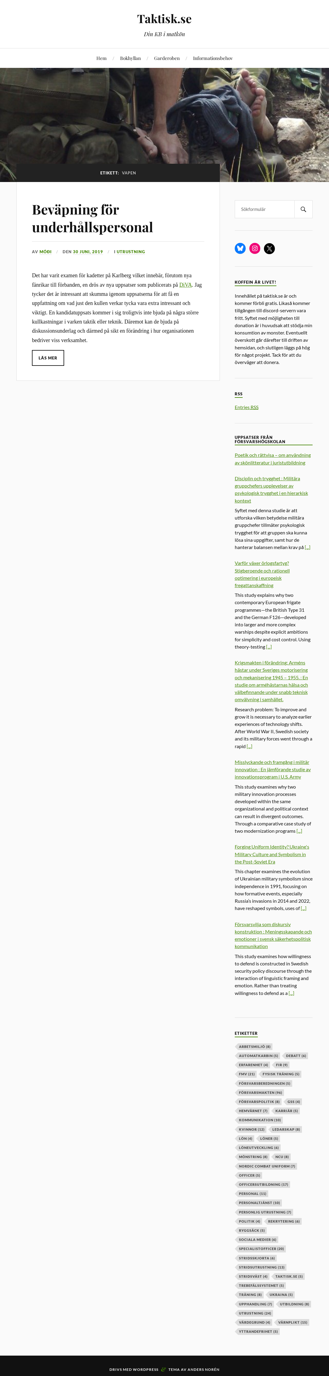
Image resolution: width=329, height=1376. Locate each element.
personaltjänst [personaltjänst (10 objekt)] (259, 1203)
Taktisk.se (164, 18)
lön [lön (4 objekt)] (245, 1138)
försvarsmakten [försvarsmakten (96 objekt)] (260, 1092)
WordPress (145, 1369)
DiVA (185, 285)
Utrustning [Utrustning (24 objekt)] (255, 1313)
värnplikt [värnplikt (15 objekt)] (292, 1322)
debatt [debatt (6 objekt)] (296, 1056)
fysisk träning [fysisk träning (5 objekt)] (281, 1074)
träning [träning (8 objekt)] (250, 1295)
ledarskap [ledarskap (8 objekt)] (286, 1129)
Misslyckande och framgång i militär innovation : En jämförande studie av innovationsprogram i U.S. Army (273, 769)
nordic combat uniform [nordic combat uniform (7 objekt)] (267, 1166)
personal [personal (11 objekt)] (252, 1194)
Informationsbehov (213, 58)
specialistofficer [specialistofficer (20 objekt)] (261, 1249)
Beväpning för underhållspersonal (92, 217)
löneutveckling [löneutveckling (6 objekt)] (259, 1148)
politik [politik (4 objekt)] (249, 1221)
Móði (46, 251)
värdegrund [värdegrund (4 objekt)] (254, 1322)
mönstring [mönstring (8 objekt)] (253, 1157)
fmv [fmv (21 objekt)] (247, 1074)
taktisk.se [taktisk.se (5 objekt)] (289, 1276)
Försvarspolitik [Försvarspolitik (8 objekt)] (259, 1102)
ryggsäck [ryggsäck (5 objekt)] (252, 1230)
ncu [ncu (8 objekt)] (282, 1157)
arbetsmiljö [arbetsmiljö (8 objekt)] (255, 1047)
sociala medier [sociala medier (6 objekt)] (257, 1239)
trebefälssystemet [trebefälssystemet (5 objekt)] (261, 1285)
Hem (101, 58)
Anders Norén (204, 1369)
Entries (246, 407)
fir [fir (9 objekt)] (282, 1065)
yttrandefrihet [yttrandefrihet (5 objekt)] (258, 1331)
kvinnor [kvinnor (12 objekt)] (252, 1129)
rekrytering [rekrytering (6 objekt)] (284, 1221)
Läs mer (48, 357)
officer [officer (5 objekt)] (249, 1175)
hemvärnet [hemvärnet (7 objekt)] (253, 1111)
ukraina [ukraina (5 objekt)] (281, 1295)
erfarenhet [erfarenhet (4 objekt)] (253, 1065)
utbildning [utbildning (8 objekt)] (294, 1304)
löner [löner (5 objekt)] (269, 1138)
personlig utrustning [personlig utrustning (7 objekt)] (265, 1212)
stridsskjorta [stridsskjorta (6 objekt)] (257, 1258)
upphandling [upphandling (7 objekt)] (255, 1304)
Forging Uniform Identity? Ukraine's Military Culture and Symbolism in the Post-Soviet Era (272, 854)
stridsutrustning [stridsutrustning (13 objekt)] (262, 1267)
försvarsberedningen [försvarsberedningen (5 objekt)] (264, 1083)
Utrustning (131, 251)
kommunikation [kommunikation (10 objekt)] (260, 1120)
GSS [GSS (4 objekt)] (294, 1102)
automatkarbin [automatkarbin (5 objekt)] (258, 1056)
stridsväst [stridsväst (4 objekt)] (253, 1276)
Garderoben (167, 58)
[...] (307, 547)
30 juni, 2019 (88, 251)
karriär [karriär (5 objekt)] (286, 1111)
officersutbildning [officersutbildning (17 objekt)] (263, 1184)
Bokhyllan (130, 58)
